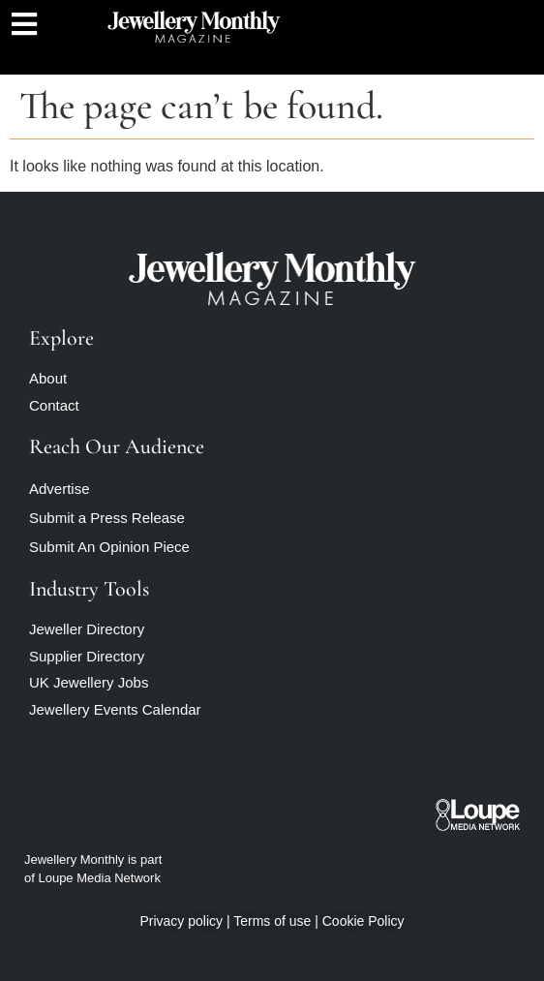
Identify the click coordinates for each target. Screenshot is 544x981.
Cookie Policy (363, 921)
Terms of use (272, 921)
